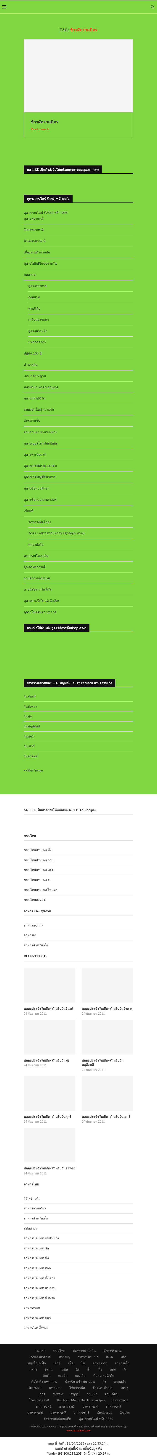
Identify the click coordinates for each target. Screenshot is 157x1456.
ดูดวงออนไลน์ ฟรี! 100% (96, 1419)
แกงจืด (63, 1375)
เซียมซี (28, 511)
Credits (125, 1412)
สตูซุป (75, 1394)
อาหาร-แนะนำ (87, 1357)
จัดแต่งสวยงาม (40, 1357)
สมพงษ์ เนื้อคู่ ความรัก (39, 409)
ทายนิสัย (34, 308)
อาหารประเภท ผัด (36, 1248)
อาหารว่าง (100, 1363)
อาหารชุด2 (43, 1406)
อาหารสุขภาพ (33, 925)
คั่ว (89, 1369)
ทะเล (109, 1357)
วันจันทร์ (30, 696)
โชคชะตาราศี (39, 1400)
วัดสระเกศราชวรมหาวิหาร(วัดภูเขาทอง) (56, 533)
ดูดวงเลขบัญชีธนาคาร (40, 477)
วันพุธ (28, 716)
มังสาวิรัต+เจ (113, 1351)
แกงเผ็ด (80, 1375)
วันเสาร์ (29, 746)
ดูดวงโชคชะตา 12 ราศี (40, 612)
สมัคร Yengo (34, 770)
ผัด (125, 1369)
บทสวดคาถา (37, 342)
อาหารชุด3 (67, 1406)
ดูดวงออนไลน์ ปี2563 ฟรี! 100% (46, 213)
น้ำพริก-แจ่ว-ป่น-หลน (80, 1382)
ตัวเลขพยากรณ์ (34, 241)
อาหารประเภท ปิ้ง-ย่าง (39, 1278)
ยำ (104, 1382)
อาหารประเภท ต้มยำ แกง (41, 1238)
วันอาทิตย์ (30, 756)
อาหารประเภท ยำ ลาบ (39, 1288)
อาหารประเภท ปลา (37, 1318)
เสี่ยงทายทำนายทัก (37, 252)
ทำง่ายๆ (64, 1357)
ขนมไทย (59, 1351)
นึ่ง (100, 1369)
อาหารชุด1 (120, 1400)
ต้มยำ (46, 1375)
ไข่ (83, 1363)
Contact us (104, 1412)
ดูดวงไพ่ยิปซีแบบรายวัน (40, 263)
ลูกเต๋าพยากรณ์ (34, 567)
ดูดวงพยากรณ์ (34, 218)
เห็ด (70, 1363)
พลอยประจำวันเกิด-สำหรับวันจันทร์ (48, 1008)
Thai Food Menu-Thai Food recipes (80, 1400)
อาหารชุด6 (35, 1412)
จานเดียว (111, 1394)
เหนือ (64, 1369)
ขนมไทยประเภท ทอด (39, 870)
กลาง (33, 1369)
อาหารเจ (30, 935)
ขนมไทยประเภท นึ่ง (38, 850)
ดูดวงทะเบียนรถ (35, 454)
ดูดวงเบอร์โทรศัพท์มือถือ (41, 443)
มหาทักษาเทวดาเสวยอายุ (41, 387)
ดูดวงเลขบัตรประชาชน (40, 466)
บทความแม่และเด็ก (57, 1419)
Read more (40, 129)
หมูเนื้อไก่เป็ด (37, 1363)
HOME (40, 1351)
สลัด (42, 1394)
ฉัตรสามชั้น (32, 421)
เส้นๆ (124, 1388)
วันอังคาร (30, 706)
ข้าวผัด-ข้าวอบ (102, 1388)
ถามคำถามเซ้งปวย (37, 578)
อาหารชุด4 (90, 1406)
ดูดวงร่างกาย (37, 286)
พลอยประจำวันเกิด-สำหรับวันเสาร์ (106, 1116)
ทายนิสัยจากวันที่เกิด (38, 589)
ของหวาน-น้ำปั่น (84, 1351)
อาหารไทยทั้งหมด (36, 1328)
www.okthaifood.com (78, 1430)
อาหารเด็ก (122, 1363)
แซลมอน (55, 1388)
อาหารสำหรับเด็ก (36, 945)
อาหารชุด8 (81, 1412)
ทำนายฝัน (31, 365)
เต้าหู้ (56, 1363)
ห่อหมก (58, 1394)
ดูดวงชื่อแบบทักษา (36, 488)
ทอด (113, 1369)
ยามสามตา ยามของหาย (40, 432)
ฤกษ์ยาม (34, 297)
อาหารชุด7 (58, 1412)
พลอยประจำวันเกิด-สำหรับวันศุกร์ (47, 1116)
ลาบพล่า (120, 1382)
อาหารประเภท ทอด (37, 1268)
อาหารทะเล (32, 1308)
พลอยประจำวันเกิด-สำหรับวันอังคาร (107, 1008)
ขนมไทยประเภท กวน (39, 860)
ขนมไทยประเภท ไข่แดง (40, 890)
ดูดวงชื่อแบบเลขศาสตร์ (40, 499)
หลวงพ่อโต (36, 544)
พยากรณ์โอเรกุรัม (36, 556)
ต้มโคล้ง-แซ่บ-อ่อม (44, 1382)
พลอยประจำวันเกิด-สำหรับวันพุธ (47, 1060)
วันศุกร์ (29, 736)
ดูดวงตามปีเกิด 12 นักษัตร (42, 600)
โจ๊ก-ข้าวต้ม (32, 1198)
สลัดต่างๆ (30, 1228)
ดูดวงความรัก (37, 331)
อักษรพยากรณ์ (34, 230)
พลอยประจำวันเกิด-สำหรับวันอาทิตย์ (49, 1168)
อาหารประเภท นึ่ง (36, 1258)
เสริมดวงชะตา (38, 320)
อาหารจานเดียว (35, 1208)
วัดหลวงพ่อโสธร (39, 522)
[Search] (152, 6)
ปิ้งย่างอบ (35, 1388)
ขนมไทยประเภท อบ (38, 880)
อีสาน (49, 1369)
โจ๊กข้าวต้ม (77, 1388)
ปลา (124, 1357)
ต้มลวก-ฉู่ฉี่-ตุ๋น (103, 1375)
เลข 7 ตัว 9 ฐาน (35, 376)
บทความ (30, 275)
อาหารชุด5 (113, 1406)
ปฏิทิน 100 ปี (33, 353)
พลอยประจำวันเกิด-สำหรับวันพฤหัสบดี (102, 1062)
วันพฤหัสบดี (32, 726)
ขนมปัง (92, 1394)
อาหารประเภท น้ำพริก (39, 1298)
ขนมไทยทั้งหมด (35, 900)
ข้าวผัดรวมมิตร (44, 122)
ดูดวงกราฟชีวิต (34, 398)
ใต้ (77, 1369)
